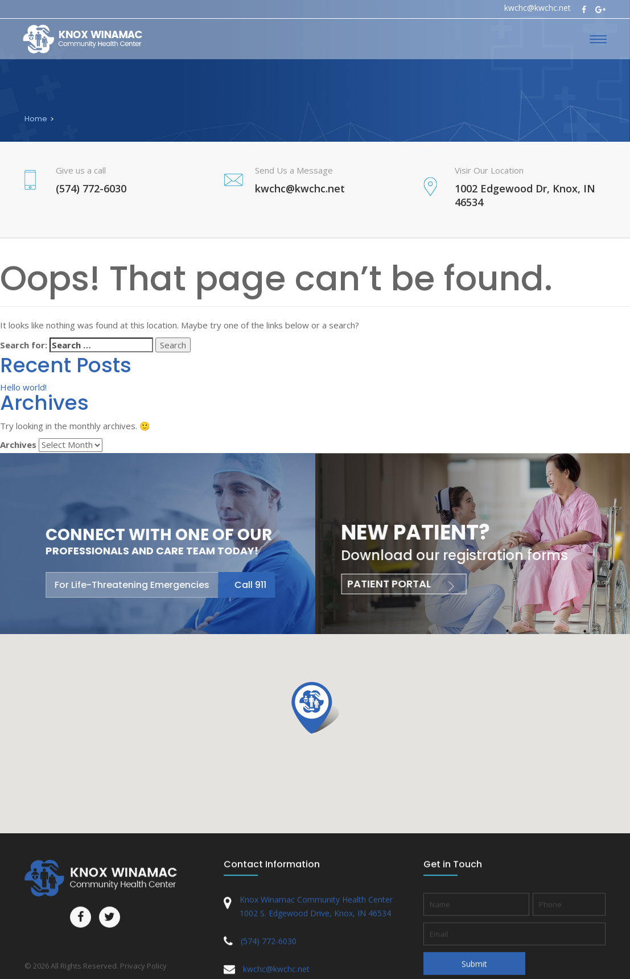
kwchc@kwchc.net (537, 7)
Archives (18, 444)
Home (35, 118)
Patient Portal (395, 584)
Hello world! (23, 387)
